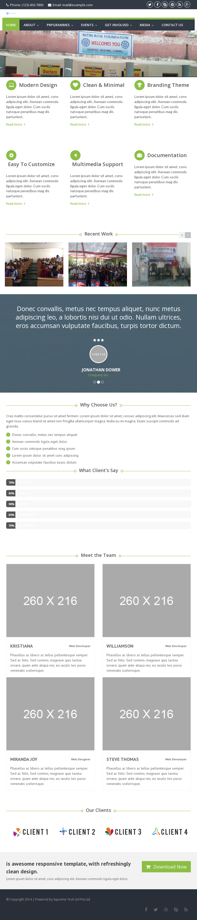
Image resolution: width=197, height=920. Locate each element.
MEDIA (148, 25)
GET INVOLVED (119, 25)
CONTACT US (172, 25)
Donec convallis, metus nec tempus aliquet (44, 434)
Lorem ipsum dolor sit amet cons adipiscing (45, 455)
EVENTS (90, 25)
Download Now (166, 867)
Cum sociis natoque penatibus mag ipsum (43, 448)
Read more (14, 124)
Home (11, 25)
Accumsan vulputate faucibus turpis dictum (44, 462)
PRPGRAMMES (61, 25)
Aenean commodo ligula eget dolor (39, 441)
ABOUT (32, 25)
